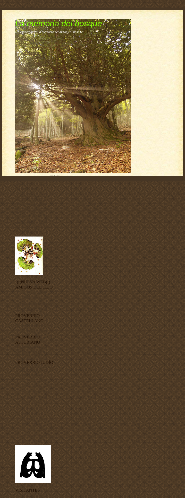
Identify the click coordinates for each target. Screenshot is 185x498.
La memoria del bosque (58, 23)
